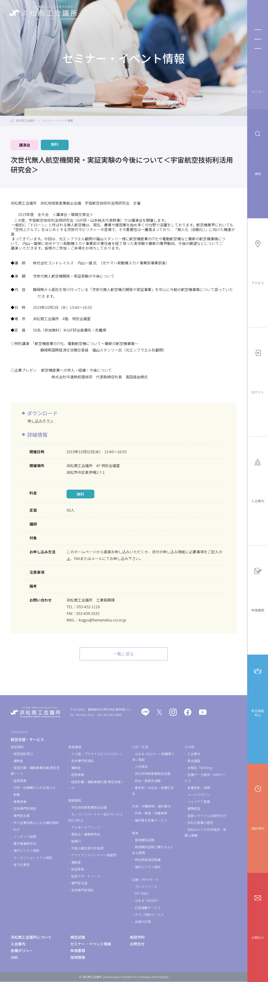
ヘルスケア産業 (198, 801)
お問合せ (257, 915)
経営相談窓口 (23, 754)
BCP (16, 829)
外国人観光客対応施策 (87, 848)
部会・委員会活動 (148, 781)
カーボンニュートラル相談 (32, 857)
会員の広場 (143, 921)
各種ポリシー (22, 950)
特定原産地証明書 (148, 860)
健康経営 (193, 809)
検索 (258, 151)
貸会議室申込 (257, 690)
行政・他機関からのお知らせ (34, 788)
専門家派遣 (21, 816)
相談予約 (257, 806)
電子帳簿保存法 (24, 843)
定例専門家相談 (24, 809)
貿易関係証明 (144, 840)
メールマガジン (198, 794)
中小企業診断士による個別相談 (36, 822)
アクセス (257, 260)
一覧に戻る (123, 654)
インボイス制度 (24, 836)
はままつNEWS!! (146, 901)
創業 (16, 794)
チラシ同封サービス (149, 914)
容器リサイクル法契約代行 (206, 816)
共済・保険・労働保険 (151, 813)
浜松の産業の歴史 (200, 822)
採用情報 (77, 957)
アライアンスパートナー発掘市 (93, 855)
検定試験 (77, 937)
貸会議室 (193, 761)
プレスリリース (146, 886)
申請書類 (257, 588)
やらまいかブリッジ (85, 827)
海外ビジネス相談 (26, 851)
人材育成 (141, 766)
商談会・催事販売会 (85, 834)
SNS (14, 957)
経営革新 (19, 781)
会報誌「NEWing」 (201, 768)
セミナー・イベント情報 (90, 944)
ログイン (257, 369)
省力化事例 (21, 864)
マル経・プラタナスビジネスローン (97, 754)
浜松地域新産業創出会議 (89, 807)
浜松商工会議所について (31, 937)
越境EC (76, 841)
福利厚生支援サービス (151, 820)
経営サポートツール (85, 876)
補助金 (18, 761)
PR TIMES (141, 893)
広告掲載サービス (148, 908)
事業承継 (19, 801)
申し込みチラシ (41, 421)
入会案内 (257, 479)
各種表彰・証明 (198, 788)
